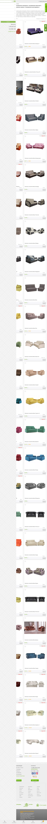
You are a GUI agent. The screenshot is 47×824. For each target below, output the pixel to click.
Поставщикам (18, 772)
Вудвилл (11, 789)
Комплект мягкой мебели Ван (8, 553)
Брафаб (11, 787)
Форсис (39, 792)
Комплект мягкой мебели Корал (31, 582)
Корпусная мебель (5, 768)
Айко (3, 789)
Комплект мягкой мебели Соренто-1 (32, 412)
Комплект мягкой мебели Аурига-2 (9, 667)
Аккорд (3, 790)
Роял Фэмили (33, 792)
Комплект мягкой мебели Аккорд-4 (32, 43)
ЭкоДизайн (40, 793)
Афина (3, 792)
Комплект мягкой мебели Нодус (31, 695)
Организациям (19, 773)
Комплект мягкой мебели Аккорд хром (33, 157)
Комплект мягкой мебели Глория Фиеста (10, 299)
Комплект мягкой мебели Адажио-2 (32, 723)
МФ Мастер (26, 796)
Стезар (39, 787)
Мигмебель (26, 793)
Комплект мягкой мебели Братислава (10, 271)
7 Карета (3, 787)
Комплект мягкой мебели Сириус (32, 667)
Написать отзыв (35, 781)
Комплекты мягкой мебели (14, 3)
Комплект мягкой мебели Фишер (32, 242)
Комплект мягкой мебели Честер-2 (32, 525)
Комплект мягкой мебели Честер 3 (32, 610)
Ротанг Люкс (33, 790)
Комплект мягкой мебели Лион (8, 525)
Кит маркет (26, 787)
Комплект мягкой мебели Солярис (9, 129)
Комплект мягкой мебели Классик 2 (9, 638)
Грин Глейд (19, 787)
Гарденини (11, 793)
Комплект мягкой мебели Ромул (31, 469)
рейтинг (8, 18)
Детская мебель (4, 770)
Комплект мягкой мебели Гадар (31, 553)
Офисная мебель (4, 773)
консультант (14, 822)
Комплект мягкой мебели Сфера (31, 129)
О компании (18, 768)
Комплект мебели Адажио (7, 723)
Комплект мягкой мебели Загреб (32, 384)
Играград (18, 793)
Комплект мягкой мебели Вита (8, 43)
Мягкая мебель (5, 3)
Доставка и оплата (19, 766)
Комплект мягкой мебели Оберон (9, 695)
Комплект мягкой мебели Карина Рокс (10, 469)
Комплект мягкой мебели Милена (9, 412)
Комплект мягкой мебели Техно (8, 157)
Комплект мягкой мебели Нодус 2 (32, 751)
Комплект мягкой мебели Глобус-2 (32, 100)
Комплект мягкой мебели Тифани (9, 610)
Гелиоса (11, 795)
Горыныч (11, 796)
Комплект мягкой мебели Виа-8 (8, 384)
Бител (3, 796)
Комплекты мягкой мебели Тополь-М (33, 71)
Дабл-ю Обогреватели (19, 790)
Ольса (32, 789)
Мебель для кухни (4, 772)
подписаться (19, 781)
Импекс (18, 794)
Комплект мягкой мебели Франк (9, 355)
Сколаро (32, 795)
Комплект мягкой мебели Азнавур (32, 186)
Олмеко (32, 787)
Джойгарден (19, 791)
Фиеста (39, 789)
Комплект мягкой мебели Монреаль (32, 497)
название (13, 18)
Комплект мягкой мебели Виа (31, 299)
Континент (26, 789)
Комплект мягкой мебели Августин (32, 355)
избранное (33, 822)
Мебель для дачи (4, 775)
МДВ (24, 790)
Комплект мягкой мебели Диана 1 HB (10, 497)
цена (17, 18)
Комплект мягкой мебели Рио (31, 327)
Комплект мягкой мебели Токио (8, 327)
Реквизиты (18, 770)
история (23, 822)
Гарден (11, 790)
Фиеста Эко (40, 790)
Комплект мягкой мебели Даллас (32, 440)
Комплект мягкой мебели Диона (31, 638)
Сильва (32, 793)
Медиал (25, 792)
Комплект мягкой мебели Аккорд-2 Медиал (11, 186)
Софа (32, 796)
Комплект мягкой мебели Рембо (8, 214)
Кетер (18, 796)
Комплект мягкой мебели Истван (9, 242)
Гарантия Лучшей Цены (20, 775)
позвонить (5, 822)
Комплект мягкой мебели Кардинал (32, 271)
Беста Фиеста (4, 793)
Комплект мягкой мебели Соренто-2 (9, 440)
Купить (21, 46)
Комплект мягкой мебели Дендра (9, 582)
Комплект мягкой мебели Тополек (32, 214)
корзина (42, 822)
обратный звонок (34, 768)
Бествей (3, 795)
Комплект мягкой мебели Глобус (9, 71)
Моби (25, 795)
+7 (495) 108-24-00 (35, 767)
